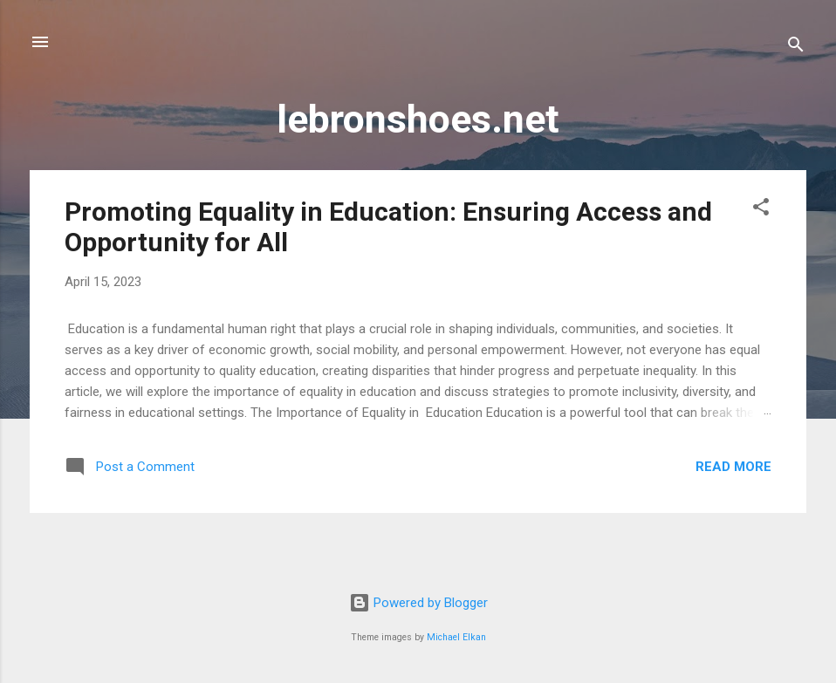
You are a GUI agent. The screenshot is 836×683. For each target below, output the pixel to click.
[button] (760, 209)
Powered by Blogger (418, 603)
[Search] (795, 47)
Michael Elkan (456, 637)
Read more (733, 467)
